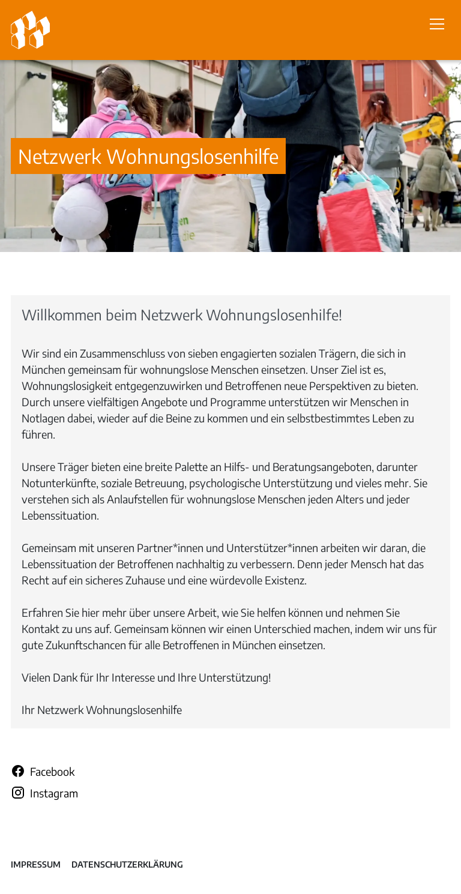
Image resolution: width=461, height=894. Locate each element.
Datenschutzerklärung (127, 864)
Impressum (36, 864)
